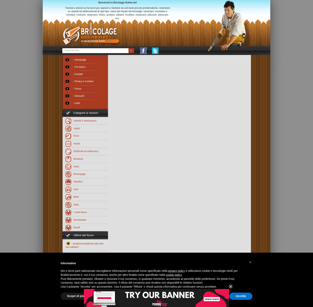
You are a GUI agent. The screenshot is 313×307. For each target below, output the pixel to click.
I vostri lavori (76, 212)
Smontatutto (75, 219)
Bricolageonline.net (91, 34)
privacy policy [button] (176, 270)
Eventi (72, 227)
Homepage (75, 59)
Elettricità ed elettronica (81, 151)
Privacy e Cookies (79, 81)
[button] (250, 262)
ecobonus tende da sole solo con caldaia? (84, 245)
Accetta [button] (241, 296)
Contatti (74, 74)
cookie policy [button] (174, 274)
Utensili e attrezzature (81, 120)
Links (72, 103)
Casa (72, 166)
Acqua (72, 143)
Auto (71, 189)
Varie (72, 204)
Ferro (72, 136)
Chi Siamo (75, 67)
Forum (73, 88)
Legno (72, 128)
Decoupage (75, 174)
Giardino (73, 181)
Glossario (75, 96)
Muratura (74, 158)
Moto (72, 196)
